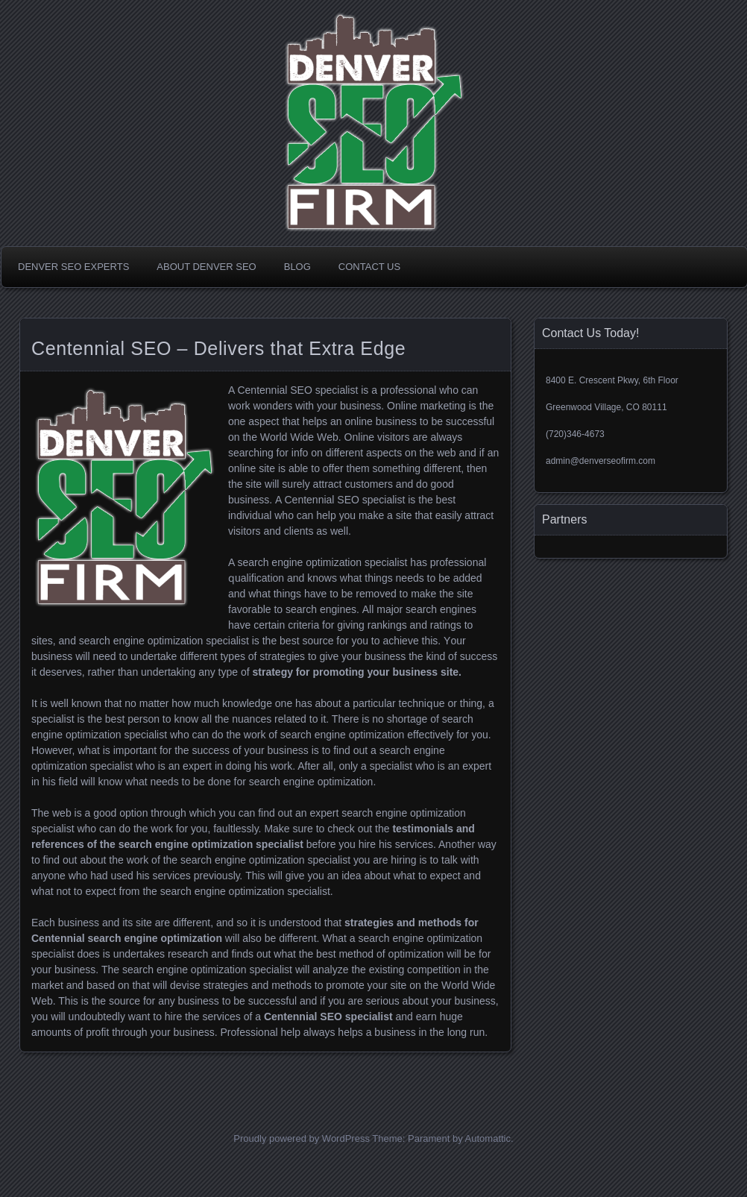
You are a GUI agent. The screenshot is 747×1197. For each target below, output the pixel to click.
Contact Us (369, 266)
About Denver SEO (206, 266)
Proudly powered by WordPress (301, 1138)
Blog (297, 266)
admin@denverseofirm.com (600, 461)
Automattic (488, 1138)
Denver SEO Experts (73, 266)
